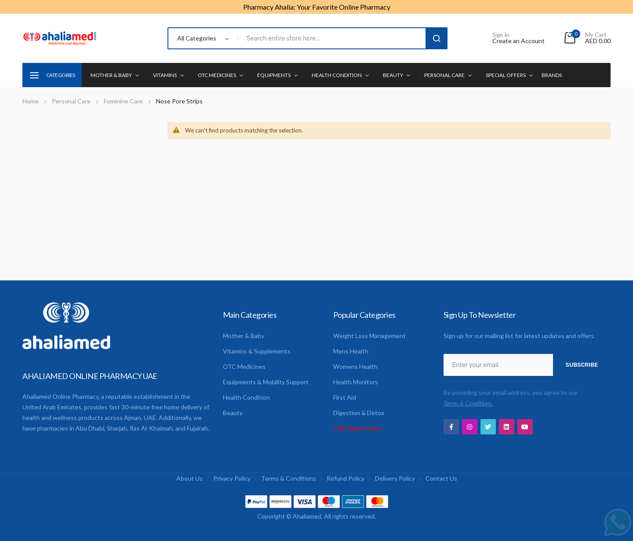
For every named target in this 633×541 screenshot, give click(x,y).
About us (189, 478)
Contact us (441, 478)
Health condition (337, 75)
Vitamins (165, 75)
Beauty (393, 75)
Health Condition (246, 397)
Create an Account (518, 41)
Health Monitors (355, 382)
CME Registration (357, 428)
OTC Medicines (217, 75)
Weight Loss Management (369, 335)
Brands (552, 75)
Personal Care (444, 75)
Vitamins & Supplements (257, 351)
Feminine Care (124, 101)
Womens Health (355, 366)
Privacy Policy (232, 478)
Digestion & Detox (358, 412)
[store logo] (59, 38)
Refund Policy (345, 478)
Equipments (274, 75)
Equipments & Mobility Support (266, 382)
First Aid (344, 397)
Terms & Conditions (288, 478)
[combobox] (333, 38)
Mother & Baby (111, 75)
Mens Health (350, 351)
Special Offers (506, 75)
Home (31, 101)
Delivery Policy (395, 478)
